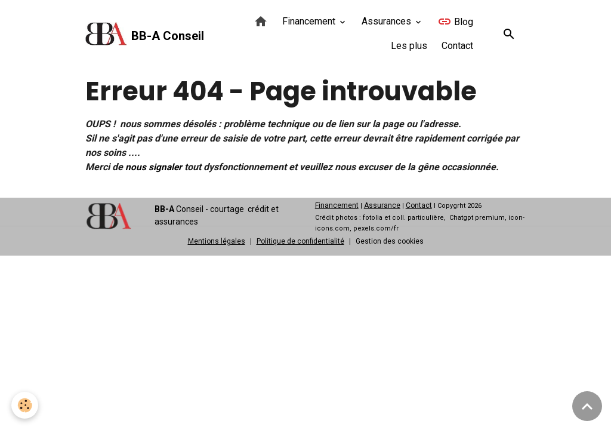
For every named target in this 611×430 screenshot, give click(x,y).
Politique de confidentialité (300, 241)
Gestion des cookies (390, 241)
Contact (457, 45)
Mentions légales (216, 241)
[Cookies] (25, 405)
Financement (310, 21)
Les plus (409, 45)
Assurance (382, 205)
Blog (455, 21)
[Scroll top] (587, 406)
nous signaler (154, 167)
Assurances (387, 21)
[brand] (137, 34)
